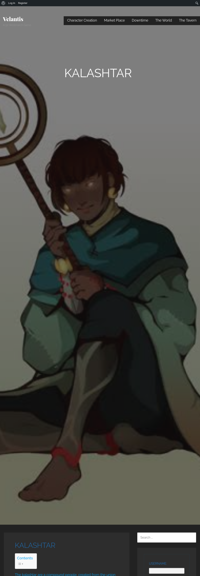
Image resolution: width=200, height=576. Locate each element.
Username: (158, 563)
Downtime (140, 20)
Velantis (13, 19)
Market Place (114, 20)
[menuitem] (3, 3)
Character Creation (82, 20)
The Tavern (187, 20)
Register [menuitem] (23, 3)
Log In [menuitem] (11, 3)
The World (163, 20)
